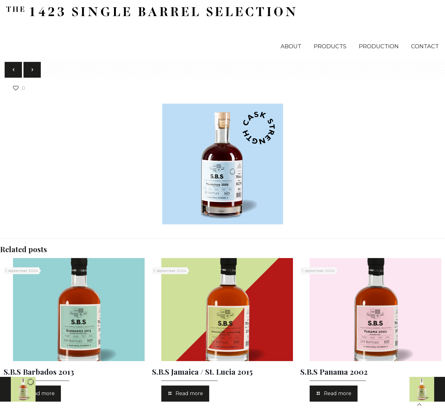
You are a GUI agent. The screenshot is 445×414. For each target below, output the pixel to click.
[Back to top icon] (419, 404)
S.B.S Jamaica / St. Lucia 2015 (202, 372)
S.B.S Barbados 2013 (39, 372)
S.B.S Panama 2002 (334, 372)
